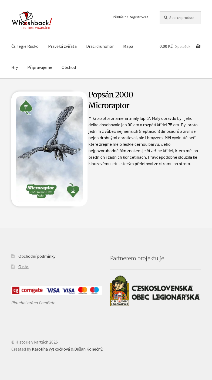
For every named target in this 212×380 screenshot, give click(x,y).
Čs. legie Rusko (25, 46)
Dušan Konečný (88, 349)
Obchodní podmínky (36, 256)
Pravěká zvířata (62, 46)
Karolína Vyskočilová (51, 349)
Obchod (69, 67)
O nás (23, 266)
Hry (14, 67)
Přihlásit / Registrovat (130, 17)
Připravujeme (39, 67)
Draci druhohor (100, 46)
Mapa (128, 46)
